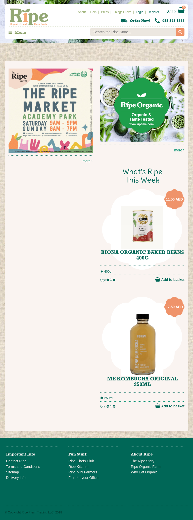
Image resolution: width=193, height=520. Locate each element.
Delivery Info (16, 478)
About (82, 12)
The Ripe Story (142, 461)
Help (93, 12)
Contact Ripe (16, 461)
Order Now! (140, 20)
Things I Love (122, 12)
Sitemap (12, 472)
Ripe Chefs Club (81, 461)
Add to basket (169, 279)
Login (139, 12)
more (142, 109)
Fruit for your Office (83, 478)
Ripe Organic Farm (146, 467)
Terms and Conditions (23, 467)
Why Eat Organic (144, 472)
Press (105, 12)
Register (153, 12)
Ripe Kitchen (78, 467)
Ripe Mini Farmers (82, 472)
